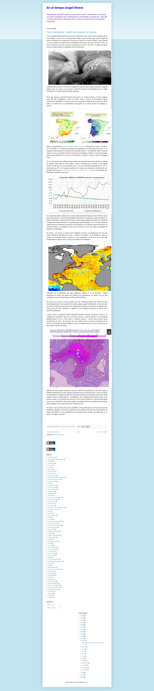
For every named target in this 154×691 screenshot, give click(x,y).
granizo (50, 513)
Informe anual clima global (55, 521)
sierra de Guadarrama (54, 587)
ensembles (51, 503)
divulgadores (51, 493)
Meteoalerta (51, 529)
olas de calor (51, 555)
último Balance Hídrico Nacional (74, 146)
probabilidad (51, 575)
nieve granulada (52, 549)
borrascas (50, 473)
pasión (49, 563)
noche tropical (51, 553)
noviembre (85, 667)
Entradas (51, 604)
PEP (49, 565)
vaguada (50, 595)
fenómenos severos (53, 509)
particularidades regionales (55, 561)
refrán (49, 577)
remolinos (50, 579)
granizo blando (52, 515)
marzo (83, 649)
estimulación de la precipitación (56, 507)
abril (83, 651)
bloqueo (50, 469)
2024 (81, 675)
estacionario (51, 505)
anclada (50, 465)
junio (83, 656)
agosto (84, 660)
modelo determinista (53, 531)
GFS (49, 511)
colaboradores (51, 485)
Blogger (86, 682)
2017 (81, 627)
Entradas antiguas (102, 432)
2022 (81, 638)
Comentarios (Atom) (59, 434)
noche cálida (51, 551)
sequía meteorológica (53, 585)
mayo (83, 653)
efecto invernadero (53, 499)
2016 (81, 625)
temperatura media (53, 589)
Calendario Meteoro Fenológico (56, 477)
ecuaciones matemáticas (54, 497)
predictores (51, 571)
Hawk (49, 517)
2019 (81, 631)
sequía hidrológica (53, 583)
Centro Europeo (52, 481)
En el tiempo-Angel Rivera (65, 7)
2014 (81, 620)
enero (83, 640)
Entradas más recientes (53, 432)
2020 (81, 634)
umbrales (50, 593)
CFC (49, 483)
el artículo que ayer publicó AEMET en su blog (77, 170)
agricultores (51, 463)
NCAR (49, 543)
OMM (49, 557)
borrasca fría (51, 471)
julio (83, 658)
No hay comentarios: (71, 426)
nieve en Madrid (52, 547)
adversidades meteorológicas (55, 459)
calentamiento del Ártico (54, 479)
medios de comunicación (54, 525)
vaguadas (50, 597)
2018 (81, 629)
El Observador (52, 501)
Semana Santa (52, 581)
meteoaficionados (52, 527)
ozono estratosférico (53, 559)
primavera (50, 573)
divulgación (51, 491)
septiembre (85, 663)
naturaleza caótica (53, 541)
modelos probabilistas (53, 535)
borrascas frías (52, 475)
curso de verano (52, 487)
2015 (81, 622)
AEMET (50, 461)
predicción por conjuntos (54, 569)
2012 (81, 615)
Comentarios (52, 607)
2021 (81, 636)
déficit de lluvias (52, 489)
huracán (50, 519)
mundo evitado (52, 537)
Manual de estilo (52, 523)
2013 (81, 618)
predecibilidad (51, 567)
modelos (50, 533)
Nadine (50, 539)
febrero (84, 647)
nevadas (50, 545)
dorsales (50, 495)
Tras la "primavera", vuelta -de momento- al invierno (71, 32)
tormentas (50, 591)
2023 (81, 672)
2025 (81, 677)
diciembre (84, 670)
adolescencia (51, 457)
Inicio (78, 432)
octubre (84, 665)
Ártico (49, 467)
